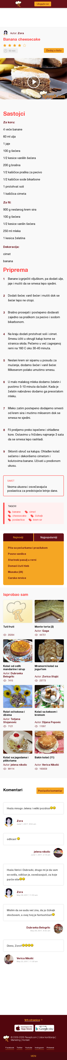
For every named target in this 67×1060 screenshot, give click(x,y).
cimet (32, 511)
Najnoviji (18, 537)
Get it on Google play (44, 1028)
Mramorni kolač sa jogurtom (49, 660)
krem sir (37, 519)
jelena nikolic (42, 851)
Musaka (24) (15, 571)
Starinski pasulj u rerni (22, 559)
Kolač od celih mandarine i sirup (17, 660)
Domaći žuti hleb (18, 565)
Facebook (9, 1048)
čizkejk (39, 515)
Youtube (28, 1048)
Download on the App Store (24, 1028)
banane (16, 511)
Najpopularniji (48, 537)
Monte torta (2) (49, 618)
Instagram (39, 1048)
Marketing (16, 1040)
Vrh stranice (32, 1019)
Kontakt (26, 1040)
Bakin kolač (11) (49, 750)
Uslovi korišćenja (47, 1037)
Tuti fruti (17, 618)
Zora (21, 33)
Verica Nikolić (25, 958)
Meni (33, 1056)
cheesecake (19, 515)
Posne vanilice (17, 553)
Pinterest (50, 1048)
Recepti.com (6, 1038)
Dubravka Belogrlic (38, 927)
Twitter (19, 1048)
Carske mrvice (17, 577)
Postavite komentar (50, 790)
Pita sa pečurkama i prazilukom (28, 547)
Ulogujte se (43, 4)
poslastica (18, 519)
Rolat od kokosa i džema (17, 706)
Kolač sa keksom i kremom (49, 706)
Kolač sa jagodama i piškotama (17, 750)
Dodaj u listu (53, 50)
